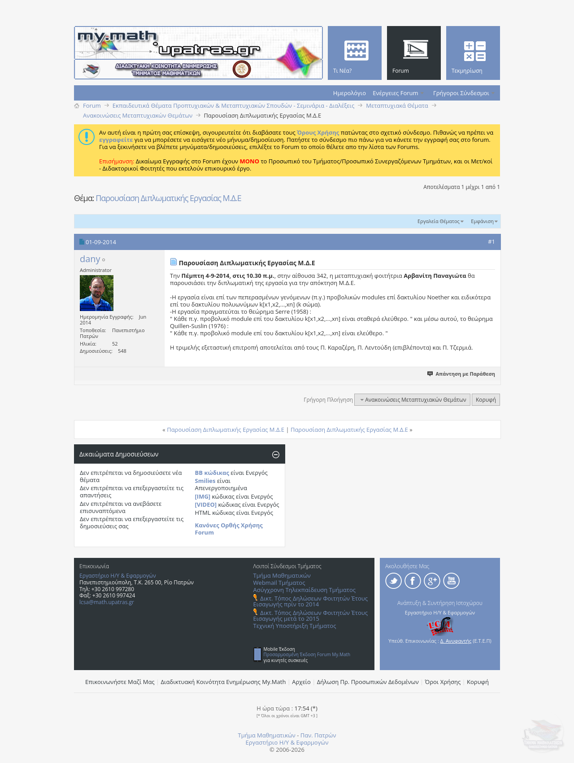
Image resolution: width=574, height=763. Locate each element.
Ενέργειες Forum (395, 93)
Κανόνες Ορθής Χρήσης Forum (229, 528)
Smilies (205, 481)
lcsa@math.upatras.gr (106, 602)
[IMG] (203, 496)
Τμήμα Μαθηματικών (282, 575)
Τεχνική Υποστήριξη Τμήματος (294, 626)
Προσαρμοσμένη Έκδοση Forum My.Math (307, 654)
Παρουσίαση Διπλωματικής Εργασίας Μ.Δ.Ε (168, 198)
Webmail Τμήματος (279, 583)
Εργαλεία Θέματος (438, 221)
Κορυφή (486, 399)
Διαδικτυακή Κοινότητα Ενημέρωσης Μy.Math (223, 682)
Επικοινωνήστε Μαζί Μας (120, 682)
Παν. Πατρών (318, 735)
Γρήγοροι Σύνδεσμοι (461, 93)
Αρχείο (301, 682)
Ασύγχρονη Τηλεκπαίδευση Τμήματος (304, 590)
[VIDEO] (206, 504)
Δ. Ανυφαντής (456, 640)
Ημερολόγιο (349, 93)
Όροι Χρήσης (443, 682)
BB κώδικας (212, 473)
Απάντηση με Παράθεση (461, 373)
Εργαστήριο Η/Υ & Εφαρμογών (117, 575)
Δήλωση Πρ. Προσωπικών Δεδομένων (368, 682)
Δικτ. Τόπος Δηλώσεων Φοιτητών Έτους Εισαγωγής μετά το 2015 (310, 616)
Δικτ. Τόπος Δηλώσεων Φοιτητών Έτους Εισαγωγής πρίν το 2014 (310, 601)
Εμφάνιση (482, 221)
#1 (491, 241)
